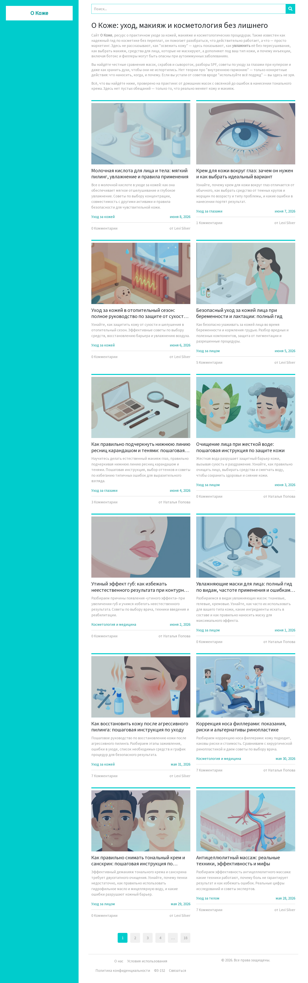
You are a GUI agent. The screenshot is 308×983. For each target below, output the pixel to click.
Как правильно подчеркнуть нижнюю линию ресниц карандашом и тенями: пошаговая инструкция (140, 447)
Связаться (177, 970)
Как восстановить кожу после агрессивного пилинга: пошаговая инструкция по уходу (139, 726)
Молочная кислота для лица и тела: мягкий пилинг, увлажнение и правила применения (139, 173)
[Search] (188, 9)
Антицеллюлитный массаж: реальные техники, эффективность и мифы (238, 860)
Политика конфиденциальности (122, 970)
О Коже (39, 13)
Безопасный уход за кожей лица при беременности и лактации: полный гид (239, 313)
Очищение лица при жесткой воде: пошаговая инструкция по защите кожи (240, 447)
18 (185, 937)
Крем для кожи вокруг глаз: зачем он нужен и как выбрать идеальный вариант (244, 173)
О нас (118, 961)
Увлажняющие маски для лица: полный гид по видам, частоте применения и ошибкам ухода (244, 587)
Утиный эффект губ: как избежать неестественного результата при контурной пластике (140, 587)
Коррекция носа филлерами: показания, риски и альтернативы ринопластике (241, 726)
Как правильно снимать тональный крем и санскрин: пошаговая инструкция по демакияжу (138, 860)
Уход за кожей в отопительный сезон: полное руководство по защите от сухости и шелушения (140, 313)
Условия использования (147, 961)
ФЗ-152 (159, 970)
